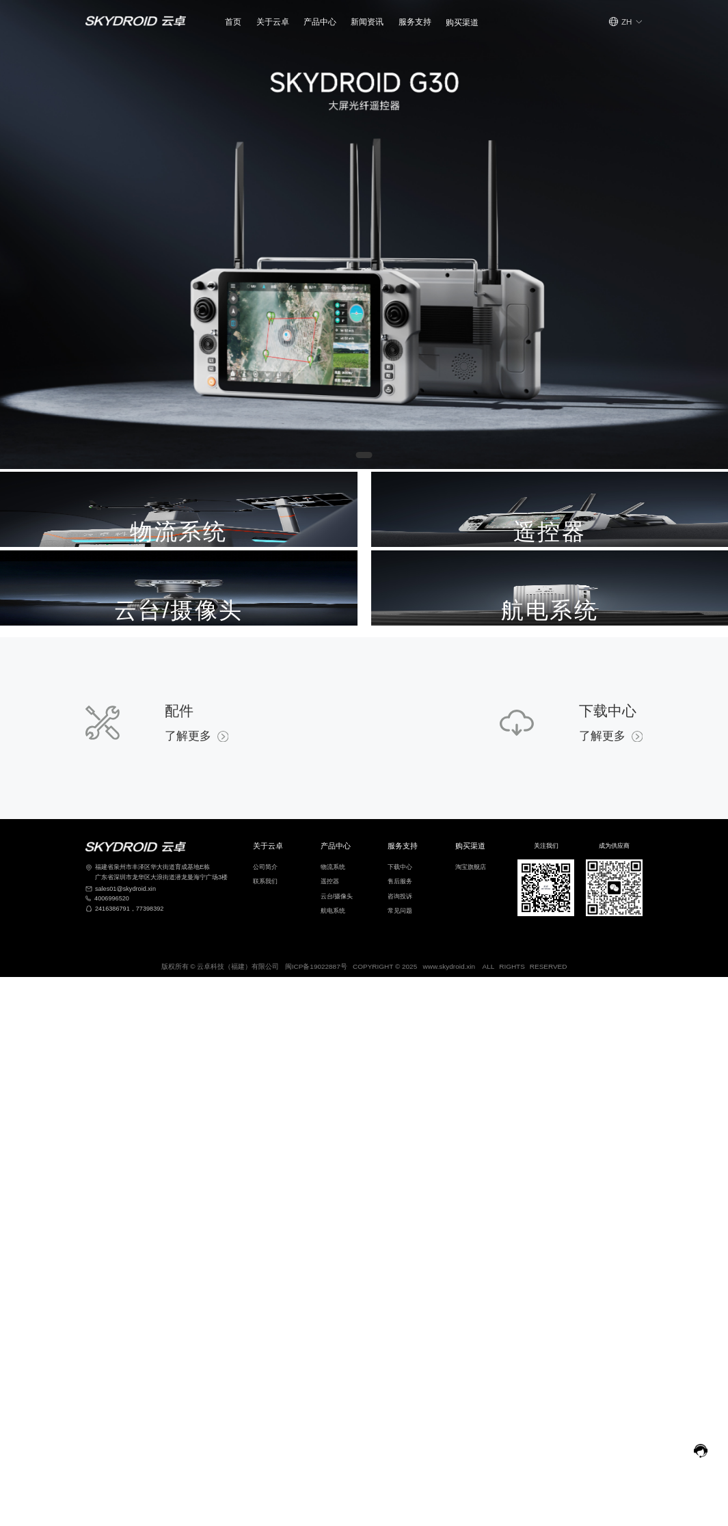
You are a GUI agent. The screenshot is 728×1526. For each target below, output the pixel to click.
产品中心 (320, 21)
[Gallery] (364, 234)
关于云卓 (272, 21)
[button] (272, 21)
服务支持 (415, 21)
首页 (233, 21)
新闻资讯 (367, 21)
